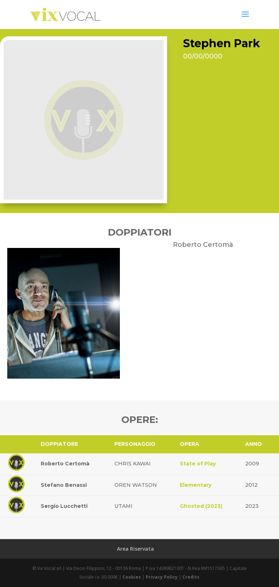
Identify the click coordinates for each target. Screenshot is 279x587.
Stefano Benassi (64, 485)
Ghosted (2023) (201, 506)
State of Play (198, 463)
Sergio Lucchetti (64, 506)
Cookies (131, 577)
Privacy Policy (162, 577)
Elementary (195, 485)
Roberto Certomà (65, 463)
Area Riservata (135, 548)
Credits (190, 577)
